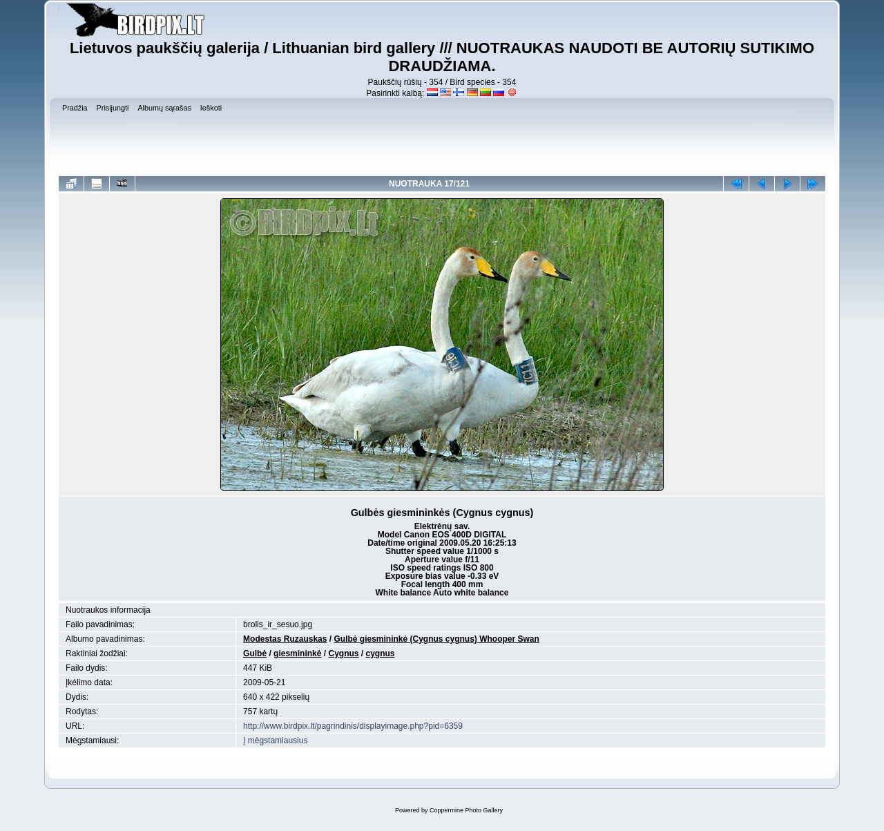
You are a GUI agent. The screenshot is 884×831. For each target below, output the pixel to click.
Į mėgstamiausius (275, 740)
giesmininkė (297, 653)
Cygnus (343, 653)
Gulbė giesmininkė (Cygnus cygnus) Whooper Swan (436, 639)
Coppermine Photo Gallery (466, 810)
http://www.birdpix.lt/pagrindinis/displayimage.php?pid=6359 (353, 726)
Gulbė (255, 653)
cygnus (380, 653)
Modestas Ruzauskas (285, 639)
